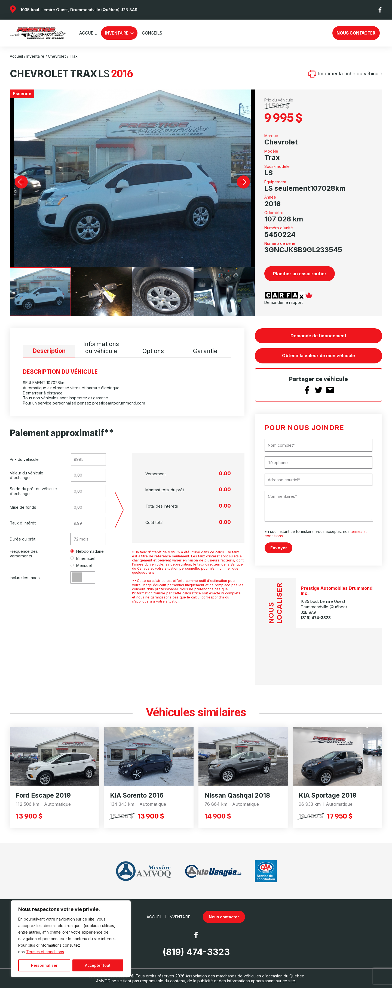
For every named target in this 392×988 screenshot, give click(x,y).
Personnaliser (44, 965)
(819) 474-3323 (316, 617)
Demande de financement (318, 335)
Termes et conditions (45, 951)
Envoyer (278, 547)
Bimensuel (83, 558)
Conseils (152, 33)
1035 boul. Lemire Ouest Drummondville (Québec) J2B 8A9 (324, 607)
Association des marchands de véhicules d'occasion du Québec (245, 976)
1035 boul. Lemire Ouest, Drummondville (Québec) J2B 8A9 (78, 9)
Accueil (88, 33)
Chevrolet (57, 56)
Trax (73, 56)
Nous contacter (355, 33)
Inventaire (116, 33)
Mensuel (81, 565)
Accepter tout (98, 965)
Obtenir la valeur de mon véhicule (318, 355)
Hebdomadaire (87, 551)
